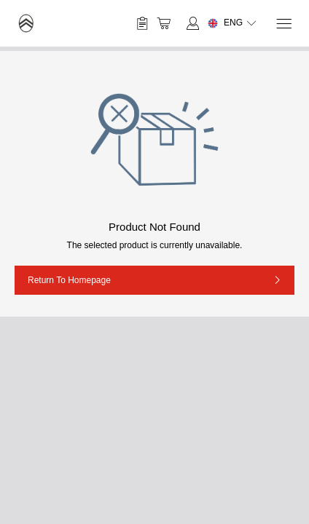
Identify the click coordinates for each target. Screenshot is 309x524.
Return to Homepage (69, 280)
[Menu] (283, 23)
